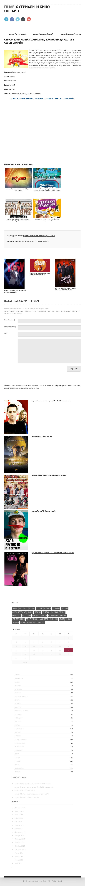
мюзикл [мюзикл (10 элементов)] (63, 616)
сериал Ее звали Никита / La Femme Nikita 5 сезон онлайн (53, 553)
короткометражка (21, 711)
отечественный (20, 739)
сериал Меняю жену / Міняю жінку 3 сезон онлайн (40, 274)
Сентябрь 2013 (20, 849)
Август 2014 (19, 811)
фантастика (19, 768)
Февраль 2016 (20, 808)
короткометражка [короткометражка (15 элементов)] (58, 612)
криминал (18, 714)
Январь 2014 (19, 836)
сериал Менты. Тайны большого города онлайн (49, 475)
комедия (18, 707)
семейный (18, 750)
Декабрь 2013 (20, 839)
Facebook (12, 19)
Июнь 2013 (19, 860)
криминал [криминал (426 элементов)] (16, 616)
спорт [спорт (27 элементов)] (61, 619)
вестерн (18, 685)
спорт (17, 754)
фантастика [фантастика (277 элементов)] (31, 623)
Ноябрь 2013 (19, 842)
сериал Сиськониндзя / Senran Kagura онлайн (39, 236)
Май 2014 (18, 822)
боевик (17, 682)
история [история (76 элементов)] (37, 612)
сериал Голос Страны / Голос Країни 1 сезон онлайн (65, 289)
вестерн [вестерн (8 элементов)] (39, 609)
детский (18, 693)
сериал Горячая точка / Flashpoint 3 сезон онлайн (33, 783)
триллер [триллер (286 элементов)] (15, 623)
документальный (21, 696)
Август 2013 (19, 853)
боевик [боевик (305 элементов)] (32, 609)
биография (19, 678)
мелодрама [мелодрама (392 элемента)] (26, 616)
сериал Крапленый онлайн (44, 34)
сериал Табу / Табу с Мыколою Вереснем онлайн (15, 291)
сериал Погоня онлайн (19, 34)
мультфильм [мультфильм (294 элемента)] (53, 616)
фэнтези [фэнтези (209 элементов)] (41, 623)
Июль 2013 (19, 856)
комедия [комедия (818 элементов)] (45, 612)
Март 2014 (19, 829)
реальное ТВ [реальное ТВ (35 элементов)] (43, 619)
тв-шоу (17, 757)
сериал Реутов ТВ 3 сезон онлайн (44, 511)
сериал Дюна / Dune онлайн (42, 436)
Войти (54, 881)
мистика (18, 721)
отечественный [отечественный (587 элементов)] (18, 619)
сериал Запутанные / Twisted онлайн (35, 241)
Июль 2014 (19, 815)
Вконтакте (6, 19)
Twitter (17, 19)
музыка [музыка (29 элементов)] (44, 616)
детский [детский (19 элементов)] (64, 609)
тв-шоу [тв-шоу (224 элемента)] (68, 619)
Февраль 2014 (20, 832)
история (18, 703)
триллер (18, 761)
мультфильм (19, 729)
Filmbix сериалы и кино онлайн (27, 8)
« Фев (25, 662)
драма (17, 700)
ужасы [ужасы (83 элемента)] (22, 623)
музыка (17, 725)
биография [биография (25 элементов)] (23, 609)
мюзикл (18, 732)
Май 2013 (18, 863)
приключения (20, 743)
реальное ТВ (19, 747)
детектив (18, 689)
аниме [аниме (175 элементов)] (14, 609)
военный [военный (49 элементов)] (47, 609)
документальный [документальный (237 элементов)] (19, 612)
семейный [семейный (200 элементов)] (54, 619)
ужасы (17, 765)
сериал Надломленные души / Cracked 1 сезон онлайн (51, 401)
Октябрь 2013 (20, 846)
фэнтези (18, 772)
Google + (23, 19)
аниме (17, 675)
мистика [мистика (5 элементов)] (35, 616)
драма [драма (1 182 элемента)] (30, 612)
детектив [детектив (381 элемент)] (56, 609)
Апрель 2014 (19, 825)
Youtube (29, 19)
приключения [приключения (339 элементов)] (31, 619)
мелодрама (19, 718)
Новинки (18, 736)
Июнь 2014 (19, 818)
